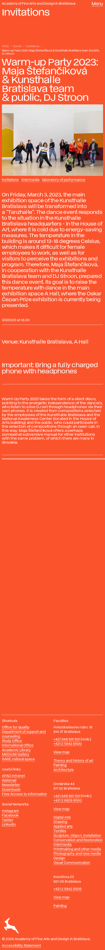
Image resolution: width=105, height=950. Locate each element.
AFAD (5, 46)
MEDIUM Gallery (15, 754)
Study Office (12, 741)
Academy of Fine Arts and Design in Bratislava (38, 3)
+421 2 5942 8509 (67, 889)
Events (17, 46)
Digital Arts (62, 817)
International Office (18, 745)
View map (61, 752)
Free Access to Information (24, 794)
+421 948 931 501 (66, 739)
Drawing (60, 821)
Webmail (9, 780)
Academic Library (16, 750)
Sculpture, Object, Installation (77, 835)
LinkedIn (9, 824)
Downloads (11, 789)
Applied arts (63, 826)
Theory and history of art (73, 760)
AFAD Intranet (13, 775)
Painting (60, 765)
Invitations (32, 46)
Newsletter (11, 785)
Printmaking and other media (77, 849)
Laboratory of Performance (63, 179)
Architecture (63, 769)
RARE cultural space (18, 759)
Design (59, 858)
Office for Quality (15, 727)
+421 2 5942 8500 (67, 743)
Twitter (7, 820)
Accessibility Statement (21, 945)
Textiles (59, 831)
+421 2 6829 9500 (67, 800)
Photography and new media (77, 853)
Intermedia (30, 179)
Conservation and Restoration (78, 840)
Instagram (10, 811)
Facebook (10, 815)
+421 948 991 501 (66, 796)
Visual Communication (71, 862)
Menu (97, 4)
